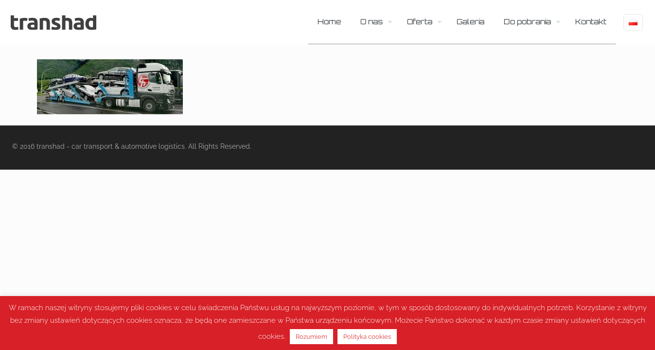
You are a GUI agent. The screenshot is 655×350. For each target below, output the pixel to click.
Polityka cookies (367, 336)
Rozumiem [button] (311, 336)
